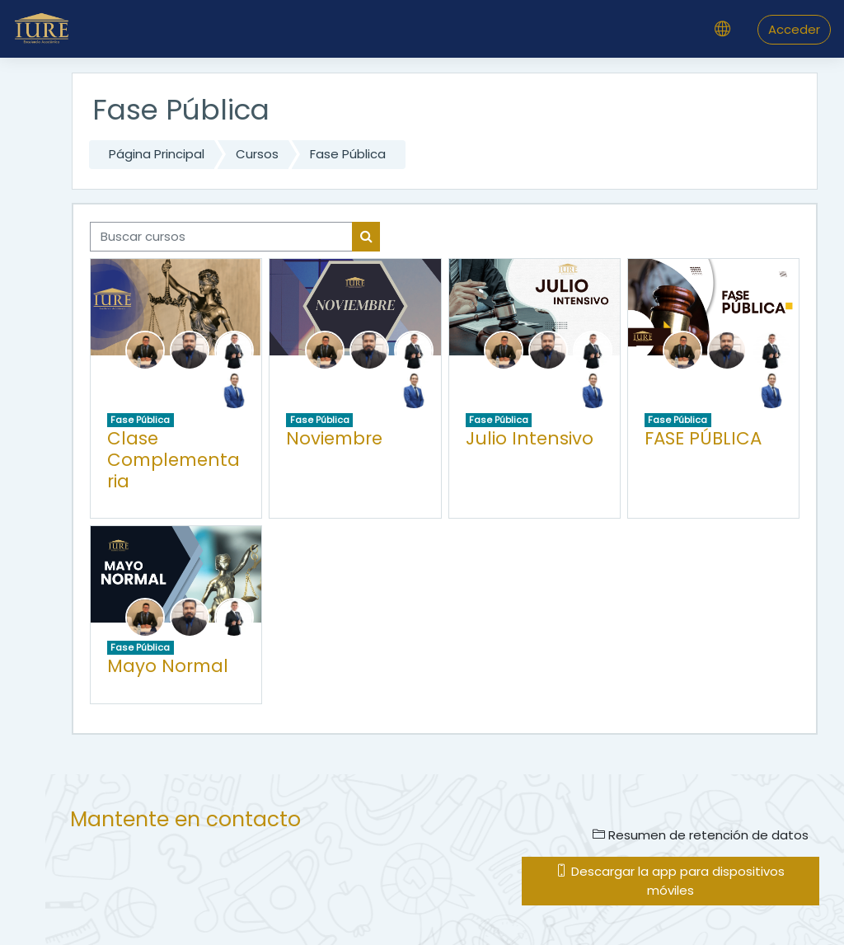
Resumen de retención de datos (701, 835)
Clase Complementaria (173, 459)
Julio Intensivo (529, 438)
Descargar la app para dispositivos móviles (670, 880)
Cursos (257, 153)
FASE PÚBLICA (703, 438)
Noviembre (334, 438)
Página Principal (156, 153)
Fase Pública (348, 153)
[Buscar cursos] (221, 237)
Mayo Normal (167, 666)
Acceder (794, 29)
